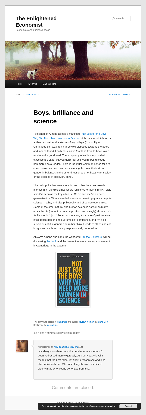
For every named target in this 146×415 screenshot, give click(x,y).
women (90, 322)
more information (107, 406)
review (82, 322)
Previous (114, 94)
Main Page (62, 322)
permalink (52, 325)
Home (20, 84)
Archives (32, 84)
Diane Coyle (103, 322)
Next (126, 94)
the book (51, 241)
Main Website (49, 84)
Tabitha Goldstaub (91, 236)
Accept (128, 406)
